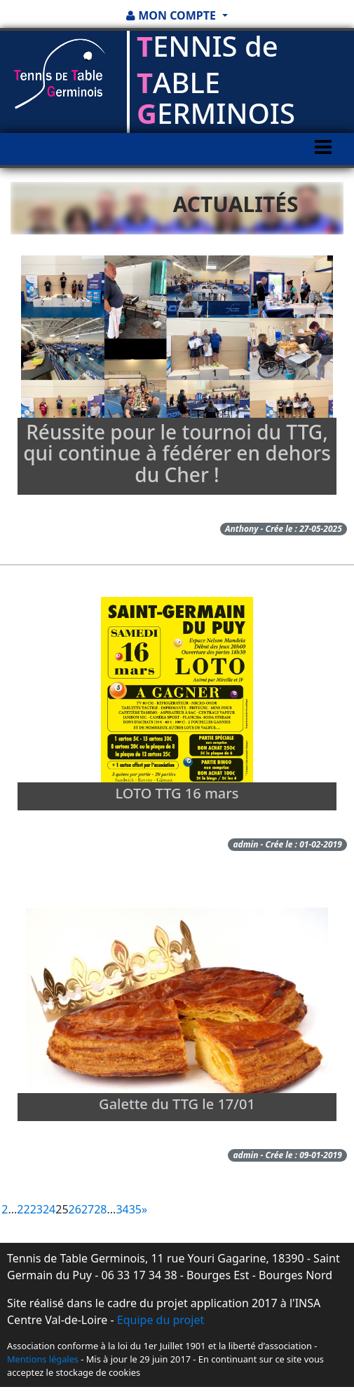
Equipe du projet (160, 1320)
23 (36, 1209)
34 (122, 1209)
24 (49, 1209)
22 (23, 1209)
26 (75, 1209)
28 (100, 1209)
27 (87, 1209)
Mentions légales (43, 1359)
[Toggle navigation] (323, 160)
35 (135, 1209)
